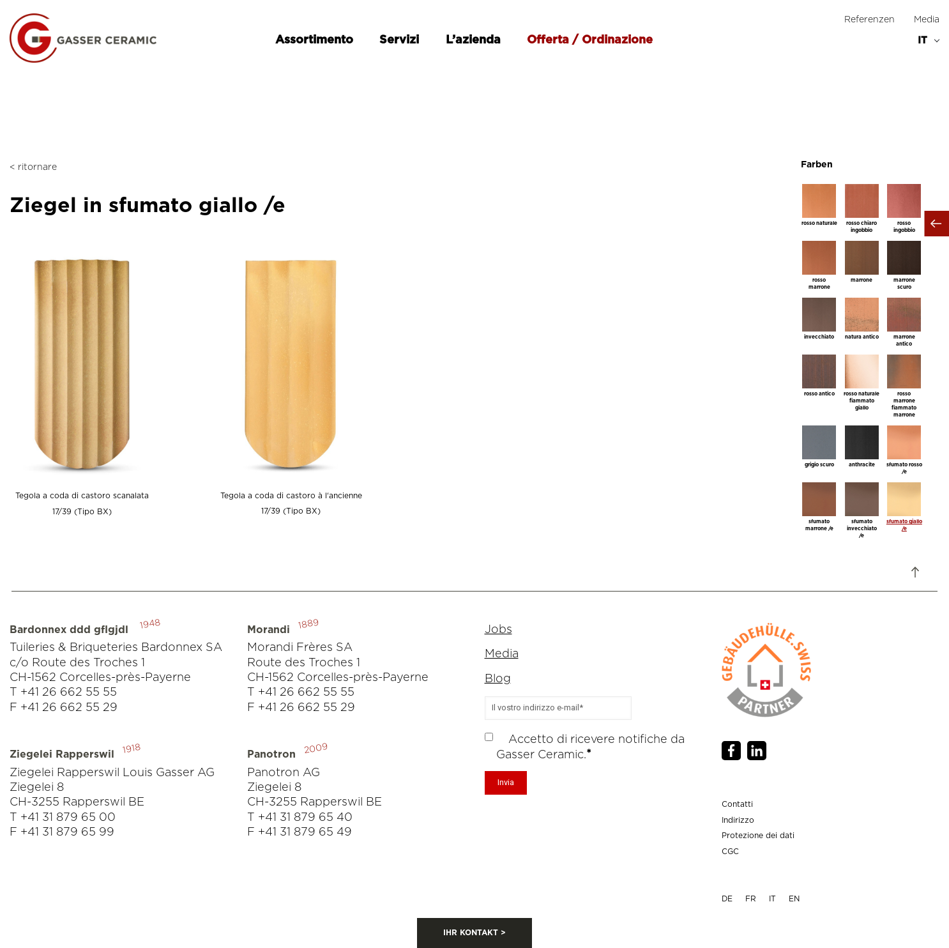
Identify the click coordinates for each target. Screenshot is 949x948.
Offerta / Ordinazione (590, 40)
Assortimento (315, 40)
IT (772, 899)
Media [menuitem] (926, 19)
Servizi (400, 40)
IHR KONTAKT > (474, 933)
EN (794, 899)
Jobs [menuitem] (498, 630)
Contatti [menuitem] (737, 804)
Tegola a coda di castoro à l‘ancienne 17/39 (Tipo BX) (290, 495)
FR (750, 899)
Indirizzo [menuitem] (738, 820)
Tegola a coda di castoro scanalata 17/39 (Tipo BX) (82, 496)
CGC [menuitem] (730, 851)
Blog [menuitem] (498, 679)
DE (727, 899)
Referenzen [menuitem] (869, 19)
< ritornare (33, 167)
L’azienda (475, 40)
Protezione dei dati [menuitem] (758, 835)
